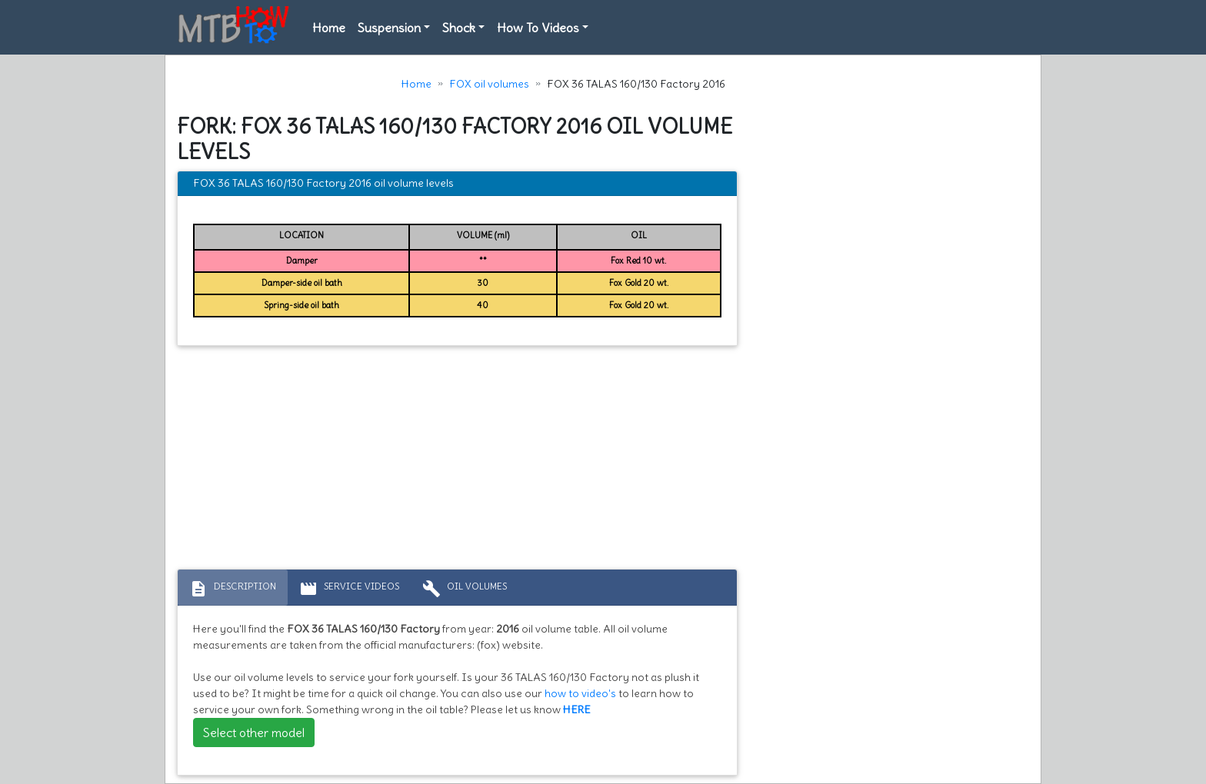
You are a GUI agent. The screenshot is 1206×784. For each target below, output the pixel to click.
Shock (458, 27)
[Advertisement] (457, 461)
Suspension (389, 27)
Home (328, 27)
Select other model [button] (254, 732)
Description (232, 589)
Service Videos (349, 589)
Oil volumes (464, 589)
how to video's (580, 693)
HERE (577, 709)
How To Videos (538, 27)
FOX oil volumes (489, 84)
